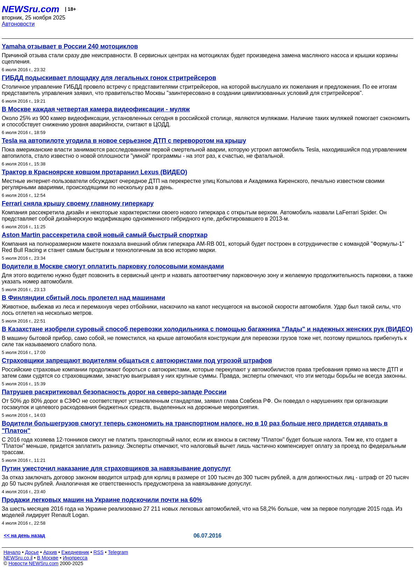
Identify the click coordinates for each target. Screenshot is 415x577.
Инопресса (75, 558)
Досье (32, 552)
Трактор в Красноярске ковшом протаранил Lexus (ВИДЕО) (94, 172)
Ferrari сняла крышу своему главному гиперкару (77, 203)
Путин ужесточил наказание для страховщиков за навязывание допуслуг (116, 468)
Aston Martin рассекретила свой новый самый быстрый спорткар (105, 234)
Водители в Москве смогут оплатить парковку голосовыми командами (113, 266)
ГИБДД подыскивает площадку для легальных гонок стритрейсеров (109, 77)
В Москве (47, 558)
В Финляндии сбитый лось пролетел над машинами (83, 297)
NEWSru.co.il (18, 558)
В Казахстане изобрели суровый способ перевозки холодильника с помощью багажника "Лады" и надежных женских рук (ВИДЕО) (207, 329)
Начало (12, 552)
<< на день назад (24, 535)
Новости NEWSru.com (33, 563)
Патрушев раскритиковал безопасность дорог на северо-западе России (114, 392)
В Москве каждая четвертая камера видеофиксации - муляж (96, 109)
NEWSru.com (30, 9)
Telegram (118, 552)
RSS (98, 552)
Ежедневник (75, 552)
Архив (50, 552)
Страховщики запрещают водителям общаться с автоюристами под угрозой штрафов (137, 360)
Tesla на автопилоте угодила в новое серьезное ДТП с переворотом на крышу (124, 140)
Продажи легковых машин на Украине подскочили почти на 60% (102, 499)
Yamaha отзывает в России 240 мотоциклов (70, 46)
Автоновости (18, 24)
